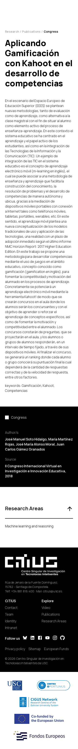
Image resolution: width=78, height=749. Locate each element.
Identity (10, 621)
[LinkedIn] (32, 638)
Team (9, 614)
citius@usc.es (52, 591)
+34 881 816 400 (22, 591)
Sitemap (34, 649)
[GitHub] (62, 638)
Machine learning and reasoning (29, 526)
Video (46, 607)
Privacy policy (15, 649)
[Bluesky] (24, 638)
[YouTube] (47, 638)
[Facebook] (39, 638)
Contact (11, 607)
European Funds (56, 649)
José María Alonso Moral (35, 444)
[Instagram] (54, 638)
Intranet (11, 627)
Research (12, 32)
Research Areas (54, 621)
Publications (31, 32)
